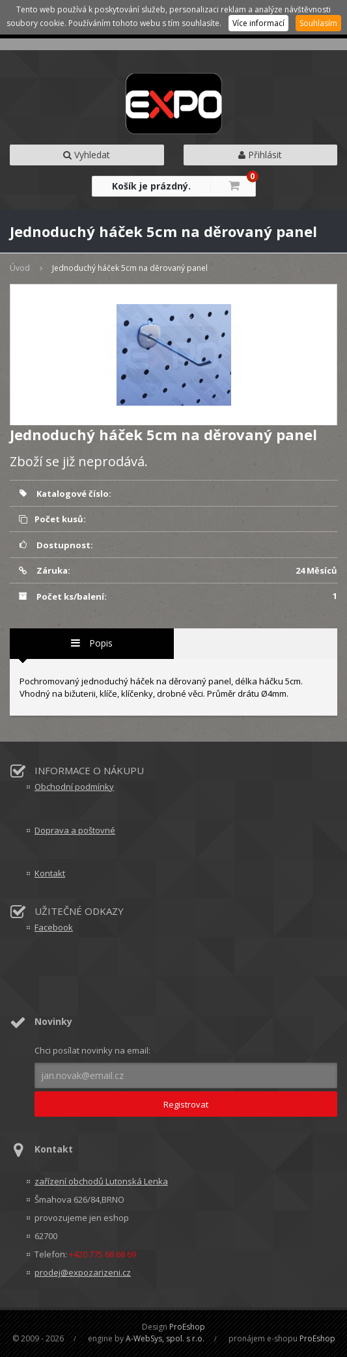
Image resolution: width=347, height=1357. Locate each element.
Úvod (20, 267)
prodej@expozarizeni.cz (83, 1272)
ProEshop (187, 1326)
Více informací (258, 23)
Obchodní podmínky (74, 786)
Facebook (54, 927)
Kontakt (50, 873)
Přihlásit (260, 154)
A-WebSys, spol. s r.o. (165, 1338)
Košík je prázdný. (151, 186)
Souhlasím (318, 23)
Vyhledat (86, 154)
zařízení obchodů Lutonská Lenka (101, 1181)
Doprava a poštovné (75, 830)
